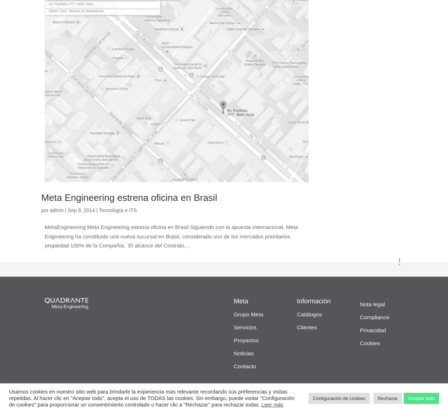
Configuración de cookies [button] (339, 398)
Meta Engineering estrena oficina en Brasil (129, 197)
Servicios (245, 327)
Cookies (370, 343)
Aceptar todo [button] (421, 398)
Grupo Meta (248, 314)
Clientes (307, 327)
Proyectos (246, 340)
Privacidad (373, 330)
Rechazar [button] (388, 398)
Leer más (272, 405)
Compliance (374, 317)
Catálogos (309, 314)
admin (57, 210)
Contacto (245, 366)
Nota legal (372, 304)
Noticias (244, 353)
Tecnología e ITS (118, 210)
